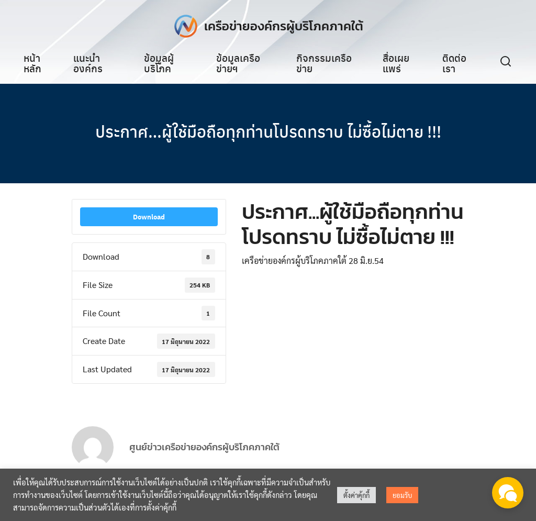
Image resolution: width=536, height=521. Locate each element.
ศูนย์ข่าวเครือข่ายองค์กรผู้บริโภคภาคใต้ (204, 453)
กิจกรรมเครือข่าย (324, 62)
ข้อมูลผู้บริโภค (159, 62)
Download (149, 218)
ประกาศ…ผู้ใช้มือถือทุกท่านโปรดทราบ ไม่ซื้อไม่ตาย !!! (268, 131)
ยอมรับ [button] (402, 495)
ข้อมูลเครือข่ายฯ (238, 62)
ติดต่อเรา (454, 62)
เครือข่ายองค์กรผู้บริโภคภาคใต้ (283, 26)
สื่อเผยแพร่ (396, 62)
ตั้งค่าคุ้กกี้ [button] (356, 495)
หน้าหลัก (32, 62)
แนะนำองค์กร (88, 62)
